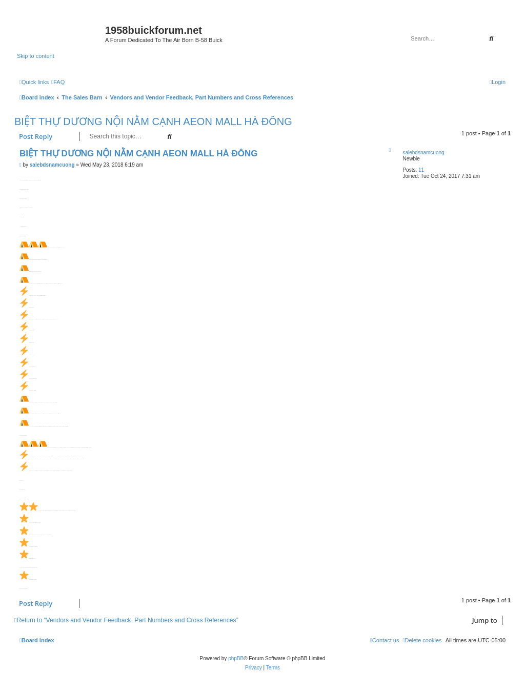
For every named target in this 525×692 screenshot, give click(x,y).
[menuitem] (58, 82)
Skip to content (35, 56)
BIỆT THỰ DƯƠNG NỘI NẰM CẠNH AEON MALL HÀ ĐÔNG (153, 121)
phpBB (236, 658)
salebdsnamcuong (423, 152)
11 (421, 170)
